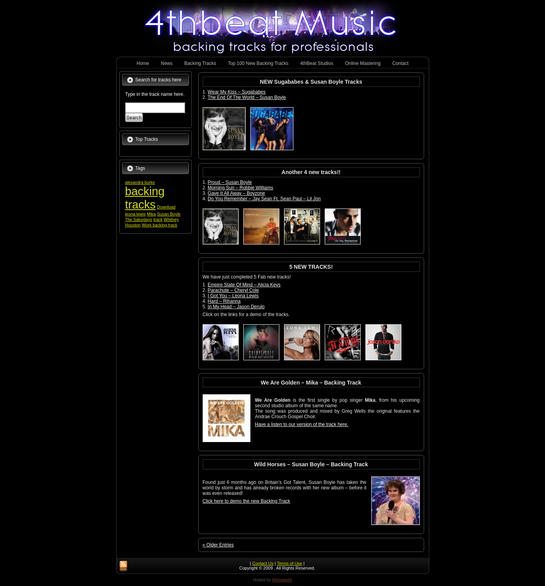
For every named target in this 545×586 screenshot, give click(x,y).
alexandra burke (140, 182)
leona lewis (135, 214)
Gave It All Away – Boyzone (236, 193)
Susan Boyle (168, 214)
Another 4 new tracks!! (311, 172)
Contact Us (262, 563)
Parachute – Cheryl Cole (233, 290)
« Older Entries (218, 545)
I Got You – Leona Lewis (233, 295)
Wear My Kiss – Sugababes (237, 92)
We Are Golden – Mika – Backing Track (311, 382)
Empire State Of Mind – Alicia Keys (244, 285)
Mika (151, 214)
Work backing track (159, 225)
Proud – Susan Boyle (230, 182)
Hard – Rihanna (224, 301)
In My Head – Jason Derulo (236, 306)
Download (166, 207)
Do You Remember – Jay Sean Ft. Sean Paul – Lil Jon (264, 198)
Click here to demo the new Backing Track (246, 501)
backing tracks (145, 198)
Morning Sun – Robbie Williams (240, 188)
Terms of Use (289, 563)
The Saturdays (138, 219)
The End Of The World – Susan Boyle (247, 97)
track (157, 219)
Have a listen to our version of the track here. (302, 424)
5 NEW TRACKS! (311, 267)
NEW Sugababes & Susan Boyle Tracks (311, 82)
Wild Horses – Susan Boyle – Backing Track (311, 464)
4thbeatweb (282, 580)
